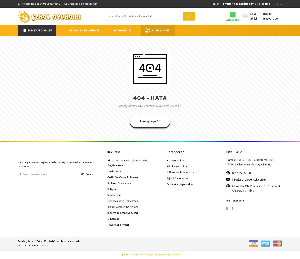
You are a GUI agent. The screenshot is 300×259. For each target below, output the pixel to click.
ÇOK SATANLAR (121, 30)
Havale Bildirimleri (118, 225)
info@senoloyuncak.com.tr (246, 180)
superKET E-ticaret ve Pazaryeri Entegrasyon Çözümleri (150, 255)
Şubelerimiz (114, 195)
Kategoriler (175, 152)
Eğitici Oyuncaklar (177, 178)
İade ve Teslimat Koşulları (122, 213)
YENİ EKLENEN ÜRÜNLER (84, 30)
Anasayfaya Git (150, 121)
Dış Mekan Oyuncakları (180, 184)
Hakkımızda (114, 171)
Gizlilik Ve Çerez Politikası (122, 177)
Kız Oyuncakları (176, 160)
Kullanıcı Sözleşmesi (119, 183)
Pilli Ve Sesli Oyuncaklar (181, 172)
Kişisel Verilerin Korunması (123, 207)
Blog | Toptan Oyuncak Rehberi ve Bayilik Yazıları (127, 163)
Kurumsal (114, 152)
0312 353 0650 (238, 173)
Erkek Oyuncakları (177, 166)
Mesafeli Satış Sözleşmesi (123, 201)
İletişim (215, 4)
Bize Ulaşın (234, 152)
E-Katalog (113, 219)
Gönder (88, 174)
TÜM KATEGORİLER (38, 30)
